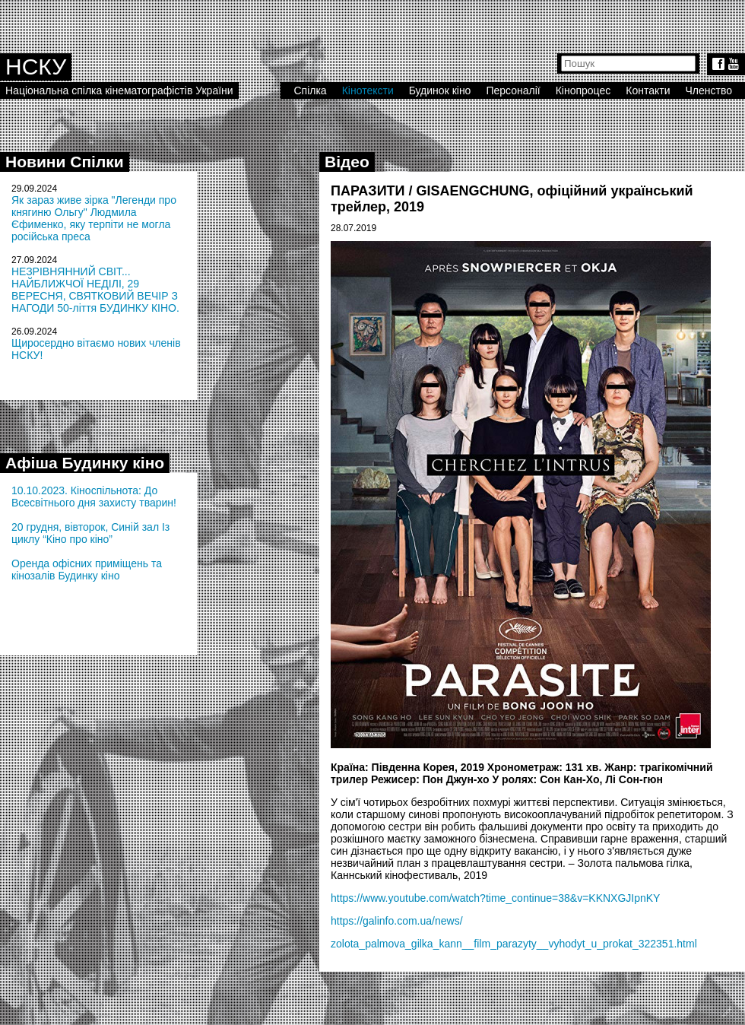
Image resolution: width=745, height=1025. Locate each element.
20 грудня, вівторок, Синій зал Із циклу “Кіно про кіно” (90, 533)
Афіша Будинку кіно (84, 462)
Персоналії (513, 90)
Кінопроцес (583, 90)
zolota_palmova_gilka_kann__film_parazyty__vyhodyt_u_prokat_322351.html (514, 944)
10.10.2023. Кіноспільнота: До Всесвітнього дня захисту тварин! (93, 496)
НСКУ (35, 66)
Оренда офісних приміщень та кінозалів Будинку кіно (86, 569)
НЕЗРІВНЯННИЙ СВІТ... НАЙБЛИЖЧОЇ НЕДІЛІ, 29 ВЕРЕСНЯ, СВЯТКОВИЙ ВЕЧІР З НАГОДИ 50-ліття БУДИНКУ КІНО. (95, 289)
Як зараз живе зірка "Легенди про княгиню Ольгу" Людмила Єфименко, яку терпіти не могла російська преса (93, 218)
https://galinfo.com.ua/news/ (397, 921)
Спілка (309, 90)
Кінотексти (368, 90)
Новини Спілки (64, 161)
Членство (709, 90)
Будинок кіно (440, 90)
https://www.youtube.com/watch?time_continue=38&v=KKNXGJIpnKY (495, 898)
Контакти (648, 90)
